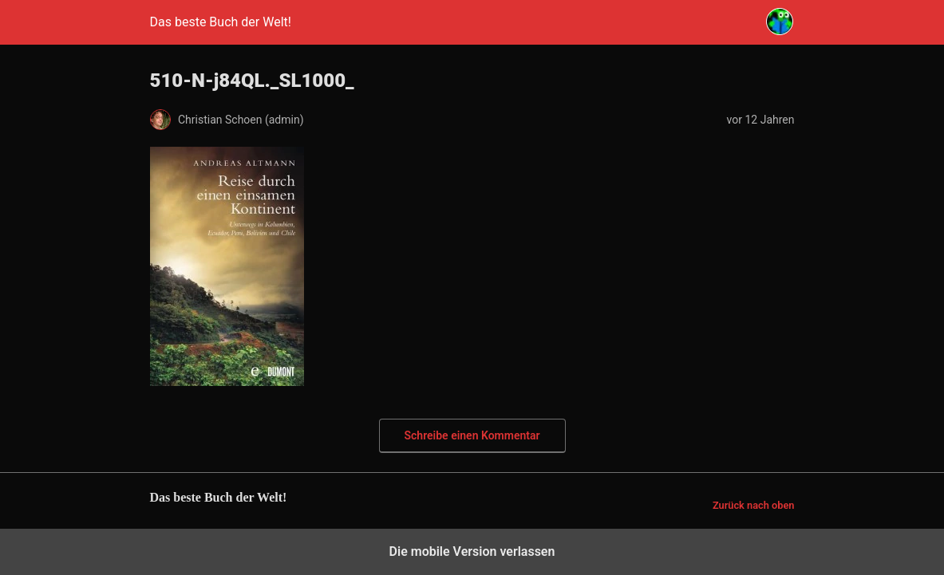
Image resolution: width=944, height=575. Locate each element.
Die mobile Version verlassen (472, 551)
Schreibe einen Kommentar (472, 435)
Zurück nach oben (754, 505)
